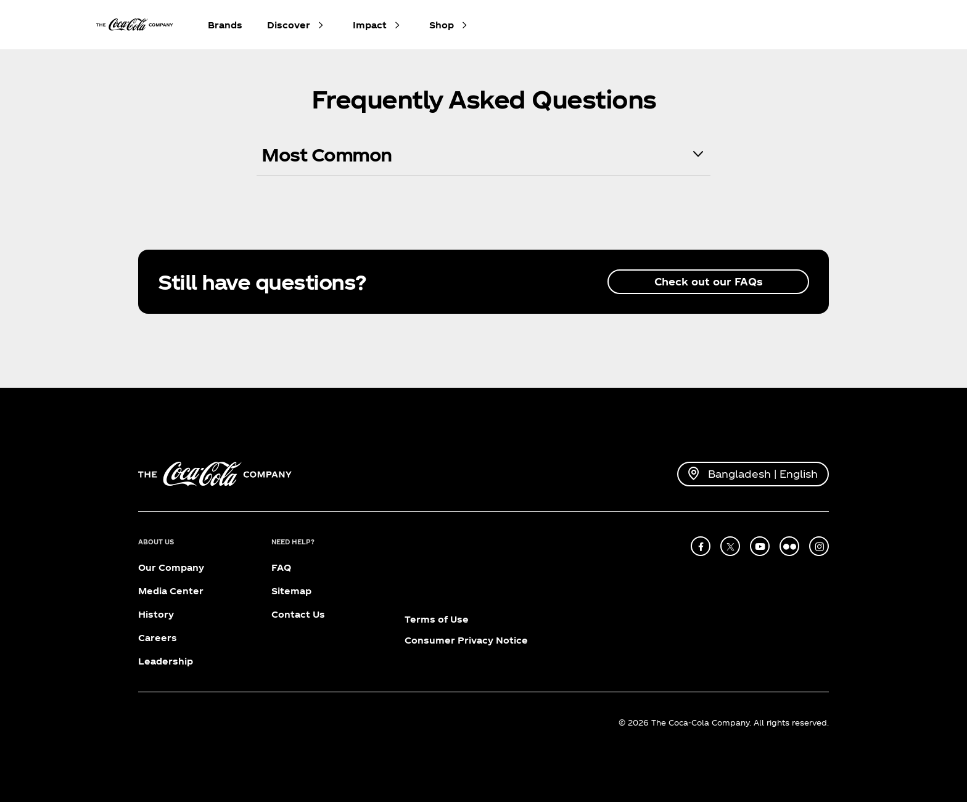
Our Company (171, 567)
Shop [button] (441, 25)
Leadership (165, 661)
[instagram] (819, 546)
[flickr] (789, 546)
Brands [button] (225, 25)
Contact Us (298, 614)
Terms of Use (437, 619)
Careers (157, 637)
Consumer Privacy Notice (466, 640)
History (156, 614)
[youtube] (760, 546)
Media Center (171, 591)
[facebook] (700, 546)
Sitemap (291, 591)
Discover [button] (288, 25)
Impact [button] (370, 25)
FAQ (281, 567)
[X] (730, 546)
